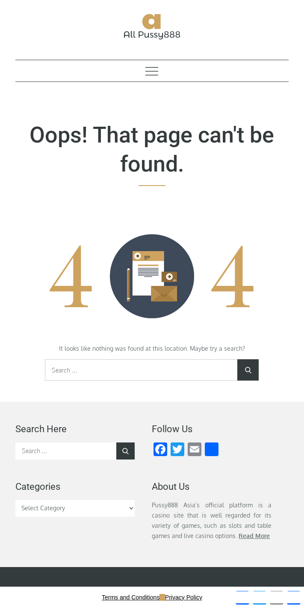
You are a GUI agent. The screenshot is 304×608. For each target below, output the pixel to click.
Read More (254, 535)
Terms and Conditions (130, 597)
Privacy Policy (183, 597)
